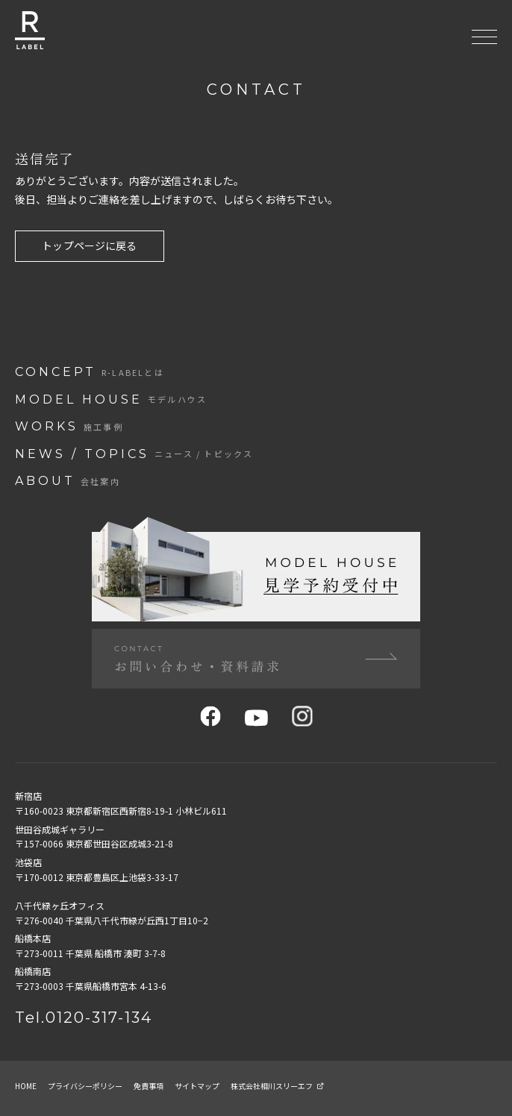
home (26, 1085)
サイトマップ (197, 1085)
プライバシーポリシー (85, 1085)
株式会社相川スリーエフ (277, 1085)
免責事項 (148, 1085)
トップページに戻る (89, 245)
